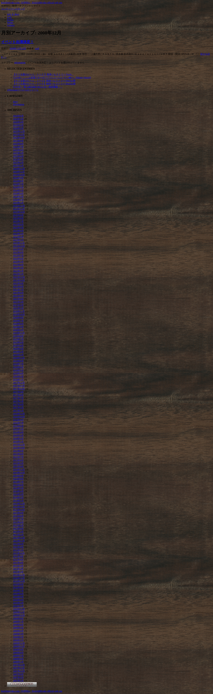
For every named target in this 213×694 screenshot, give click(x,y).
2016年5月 (18, 429)
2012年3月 (18, 550)
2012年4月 (18, 547)
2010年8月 (18, 587)
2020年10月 (19, 314)
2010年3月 (18, 603)
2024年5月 (18, 190)
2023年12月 (19, 206)
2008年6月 (18, 659)
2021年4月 (18, 299)
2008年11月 (19, 646)
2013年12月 (19, 503)
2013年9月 (18, 513)
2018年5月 (18, 370)
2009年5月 (18, 627)
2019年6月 (18, 342)
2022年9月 (18, 249)
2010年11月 (19, 578)
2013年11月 (19, 507)
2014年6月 (18, 485)
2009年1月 (18, 640)
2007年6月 (18, 677)
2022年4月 (18, 265)
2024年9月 (18, 178)
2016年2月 (18, 438)
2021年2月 (18, 305)
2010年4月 (18, 600)
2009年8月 (18, 618)
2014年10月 (19, 472)
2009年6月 (18, 624)
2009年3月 (18, 634)
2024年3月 (18, 196)
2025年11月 (19, 134)
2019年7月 (18, 339)
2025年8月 (18, 144)
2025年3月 (18, 159)
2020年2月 (18, 330)
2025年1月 (18, 165)
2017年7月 (18, 398)
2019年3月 (18, 348)
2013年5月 (18, 525)
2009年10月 (19, 615)
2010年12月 (19, 575)
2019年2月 (18, 351)
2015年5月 (18, 463)
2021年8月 (18, 286)
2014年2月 (18, 497)
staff (37, 48)
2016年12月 (19, 413)
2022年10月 (19, 246)
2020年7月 (18, 320)
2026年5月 (18, 119)
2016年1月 (18, 441)
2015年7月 (18, 457)
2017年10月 (19, 389)
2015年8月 (18, 454)
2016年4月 (18, 432)
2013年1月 (18, 534)
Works (10, 22)
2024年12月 (19, 168)
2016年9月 (18, 420)
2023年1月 (18, 240)
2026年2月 (18, 128)
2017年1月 (18, 410)
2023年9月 (18, 215)
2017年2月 (18, 407)
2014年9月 (18, 475)
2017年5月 (18, 401)
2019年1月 (18, 354)
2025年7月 (18, 147)
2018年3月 (18, 376)
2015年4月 (18, 466)
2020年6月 (18, 323)
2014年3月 (18, 494)
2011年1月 (18, 572)
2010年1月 (18, 606)
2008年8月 (18, 652)
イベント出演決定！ (17, 42)
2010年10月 (19, 581)
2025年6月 (18, 150)
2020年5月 (18, 327)
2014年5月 (18, 488)
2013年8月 (18, 516)
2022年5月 (18, 261)
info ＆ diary (13, 14)
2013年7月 (18, 519)
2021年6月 (18, 292)
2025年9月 (18, 140)
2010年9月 (18, 584)
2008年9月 (18, 649)
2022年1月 (18, 274)
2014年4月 (18, 491)
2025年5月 (18, 153)
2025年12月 (19, 131)
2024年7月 (18, 184)
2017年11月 (19, 386)
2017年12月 (19, 382)
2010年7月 (18, 590)
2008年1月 (18, 662)
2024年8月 (18, 181)
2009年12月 (19, 609)
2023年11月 (19, 209)
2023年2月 (18, 237)
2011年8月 (18, 559)
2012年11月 (19, 541)
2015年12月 (19, 444)
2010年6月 (18, 593)
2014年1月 (18, 500)
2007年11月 (19, 668)
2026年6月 (18, 116)
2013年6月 (18, 522)
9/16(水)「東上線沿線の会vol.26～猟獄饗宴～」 (38, 87)
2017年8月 (18, 395)
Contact (10, 25)
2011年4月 (18, 562)
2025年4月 (18, 156)
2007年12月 (19, 665)
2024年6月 (18, 187)
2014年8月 (18, 479)
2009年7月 (18, 621)
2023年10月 (19, 212)
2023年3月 (18, 234)
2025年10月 (19, 137)
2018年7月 (18, 364)
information (19, 62)
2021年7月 (18, 289)
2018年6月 (18, 367)
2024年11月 (19, 171)
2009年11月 (19, 612)
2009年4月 (18, 631)
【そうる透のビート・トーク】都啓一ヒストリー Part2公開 (44, 83)
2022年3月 (18, 268)
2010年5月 (18, 596)
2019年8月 (18, 336)
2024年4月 (18, 193)
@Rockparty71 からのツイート (23, 90)
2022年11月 (19, 243)
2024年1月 (18, 202)
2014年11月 (19, 469)
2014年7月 (18, 482)
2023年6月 (18, 224)
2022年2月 (18, 271)
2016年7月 (18, 423)
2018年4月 (18, 373)
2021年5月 (18, 296)
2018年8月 (18, 361)
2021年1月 (18, 308)
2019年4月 (18, 345)
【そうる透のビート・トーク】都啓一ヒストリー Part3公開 (44, 80)
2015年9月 (18, 451)
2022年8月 (18, 252)
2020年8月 (18, 317)
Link (9, 17)
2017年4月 (18, 404)
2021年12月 (19, 277)
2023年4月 (18, 230)
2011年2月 (18, 569)
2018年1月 (18, 379)
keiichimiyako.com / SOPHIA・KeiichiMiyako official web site (31, 2)
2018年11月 (19, 358)
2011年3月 (18, 565)
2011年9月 (18, 556)
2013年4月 (18, 528)
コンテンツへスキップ (13, 9)
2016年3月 (18, 435)
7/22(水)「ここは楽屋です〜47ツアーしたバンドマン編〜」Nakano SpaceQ (52, 77)
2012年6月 (18, 544)
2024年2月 (18, 199)
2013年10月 (19, 510)
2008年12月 (19, 643)
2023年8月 (18, 218)
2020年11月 (19, 311)
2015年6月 (18, 460)
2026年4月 (18, 122)
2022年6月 (18, 258)
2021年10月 (19, 280)
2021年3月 (18, 302)
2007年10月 (19, 671)
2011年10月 (19, 553)
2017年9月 (18, 392)
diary (15, 101)
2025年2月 (18, 162)
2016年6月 (18, 426)
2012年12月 (19, 538)
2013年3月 (18, 531)
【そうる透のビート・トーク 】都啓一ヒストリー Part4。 (43, 74)
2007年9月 (18, 674)
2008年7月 (18, 655)
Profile (10, 20)
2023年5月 (18, 227)
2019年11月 (19, 333)
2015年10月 (19, 448)
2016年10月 (19, 417)
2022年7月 (18, 255)
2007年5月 (18, 680)
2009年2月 (18, 637)
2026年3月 (18, 125)
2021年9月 (18, 283)
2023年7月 (18, 221)
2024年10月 (19, 175)
